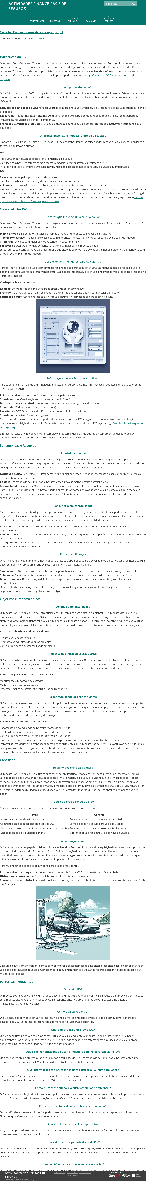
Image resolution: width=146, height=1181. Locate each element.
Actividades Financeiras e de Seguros (37, 6)
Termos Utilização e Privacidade (79, 1173)
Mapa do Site (73, 1175)
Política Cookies (59, 1173)
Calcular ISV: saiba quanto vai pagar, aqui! (31, 32)
